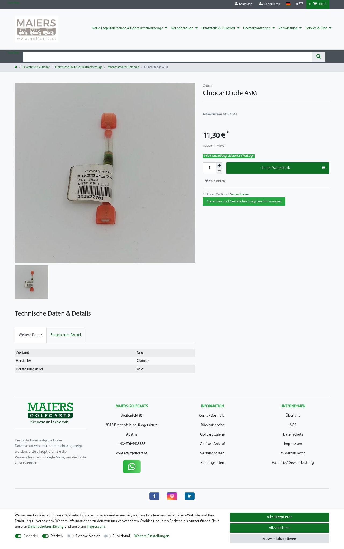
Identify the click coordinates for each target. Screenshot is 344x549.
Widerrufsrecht (293, 453)
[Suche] (318, 57)
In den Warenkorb (293, 168)
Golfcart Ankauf (212, 444)
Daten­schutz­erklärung (46, 527)
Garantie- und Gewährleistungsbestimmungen (244, 201)
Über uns (293, 416)
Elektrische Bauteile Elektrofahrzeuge (78, 67)
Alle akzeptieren (279, 517)
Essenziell (30, 536)
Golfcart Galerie (212, 435)
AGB (292, 425)
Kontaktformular (212, 416)
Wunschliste (215, 181)
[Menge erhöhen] (219, 165)
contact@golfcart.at (131, 453)
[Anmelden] (243, 4)
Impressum (293, 444)
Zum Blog (13, 3)
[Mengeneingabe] (209, 168)
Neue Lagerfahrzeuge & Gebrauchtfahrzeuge (127, 28)
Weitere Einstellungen (151, 536)
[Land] (288, 4)
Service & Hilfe (316, 28)
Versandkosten (239, 194)
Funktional (121, 536)
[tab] (31, 335)
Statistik (57, 536)
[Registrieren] (269, 4)
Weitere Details (31, 335)
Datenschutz (293, 435)
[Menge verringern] (219, 171)
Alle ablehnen (280, 528)
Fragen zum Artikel (66, 335)
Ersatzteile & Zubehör (218, 28)
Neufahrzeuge (182, 28)
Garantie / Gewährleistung (293, 463)
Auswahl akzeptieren (279, 539)
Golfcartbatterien (257, 28)
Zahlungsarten (212, 463)
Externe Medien (88, 536)
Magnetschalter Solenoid (123, 67)
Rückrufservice (212, 425)
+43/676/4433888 (131, 444)
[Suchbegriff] (167, 57)
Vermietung (288, 28)
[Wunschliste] (299, 4)
